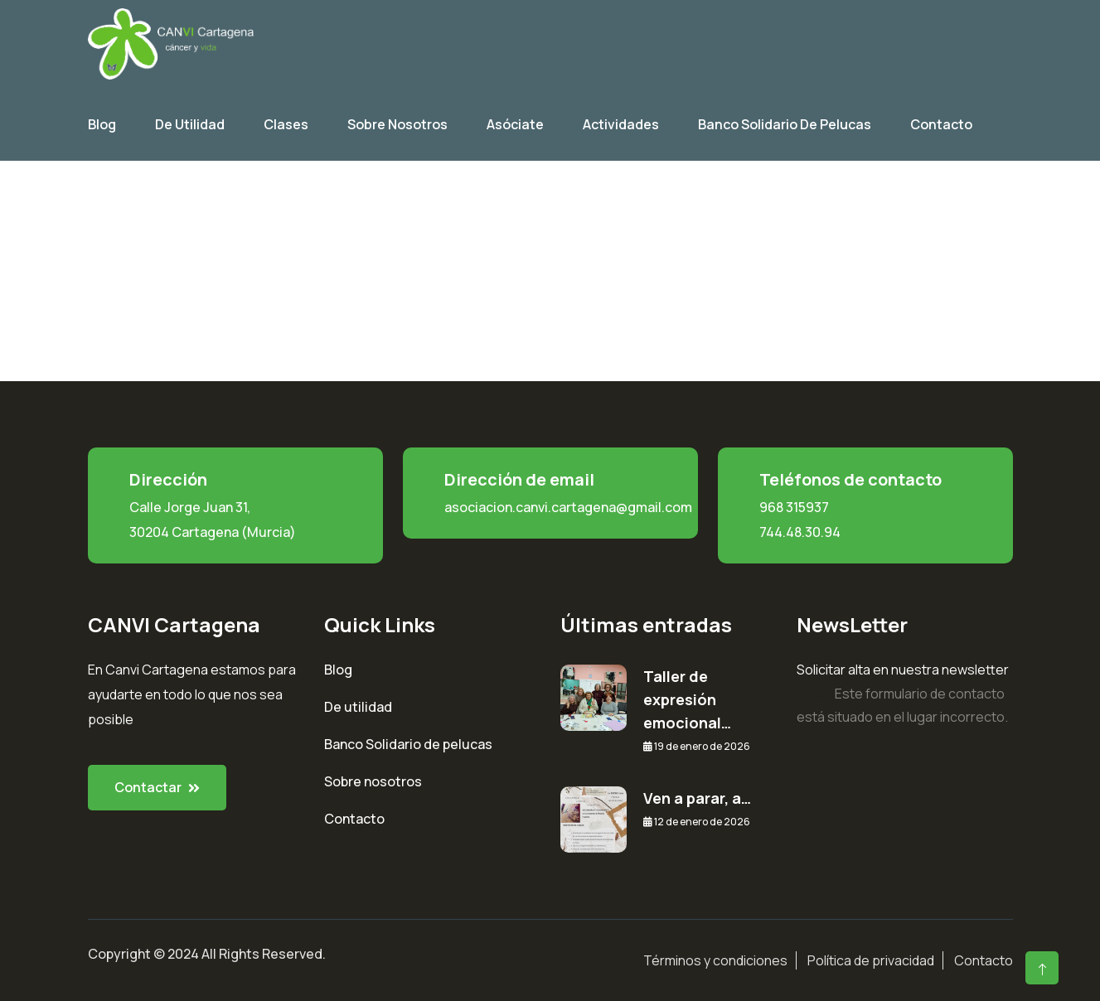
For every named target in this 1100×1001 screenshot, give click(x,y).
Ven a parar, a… (697, 798)
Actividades (621, 124)
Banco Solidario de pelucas (408, 744)
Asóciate (515, 124)
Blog (102, 124)
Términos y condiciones (715, 960)
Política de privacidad (870, 960)
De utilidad (190, 124)
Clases (286, 124)
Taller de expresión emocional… (687, 699)
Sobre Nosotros (397, 124)
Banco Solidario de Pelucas (784, 124)
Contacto (941, 124)
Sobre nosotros (373, 781)
